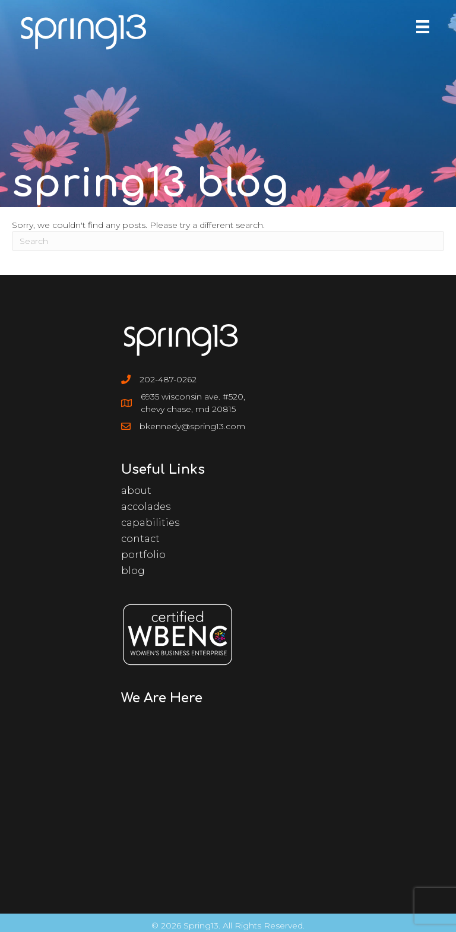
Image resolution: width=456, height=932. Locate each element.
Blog (133, 570)
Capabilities (150, 522)
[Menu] (422, 26)
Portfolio (143, 554)
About (136, 490)
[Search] (228, 241)
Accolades (145, 506)
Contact (140, 538)
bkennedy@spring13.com (192, 426)
